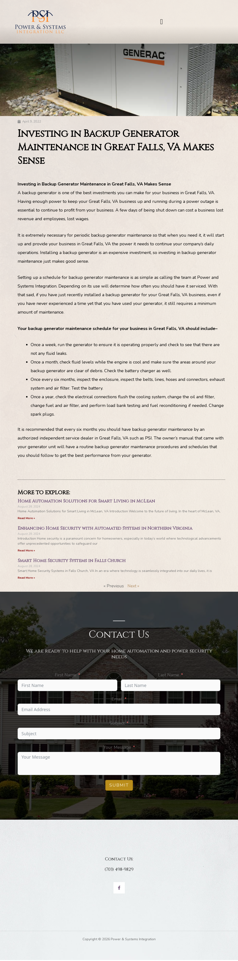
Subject (117, 724)
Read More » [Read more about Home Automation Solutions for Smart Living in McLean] (26, 518)
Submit (119, 786)
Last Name (168, 676)
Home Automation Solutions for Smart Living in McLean (86, 501)
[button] (161, 21)
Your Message (117, 748)
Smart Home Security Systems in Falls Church (72, 561)
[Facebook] (119, 888)
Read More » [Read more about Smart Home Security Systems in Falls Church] (26, 578)
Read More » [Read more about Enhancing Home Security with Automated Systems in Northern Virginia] (26, 551)
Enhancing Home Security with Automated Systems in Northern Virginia (105, 529)
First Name (65, 676)
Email (117, 700)
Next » (133, 587)
